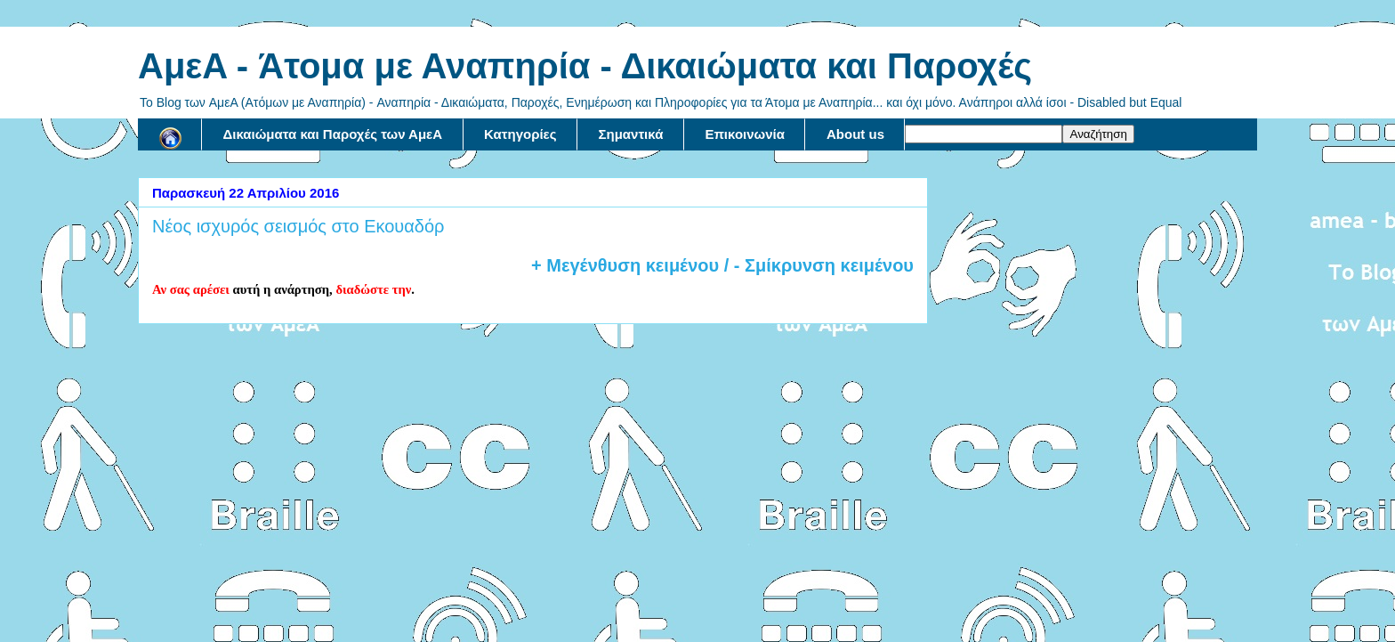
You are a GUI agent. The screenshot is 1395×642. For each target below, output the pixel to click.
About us (855, 134)
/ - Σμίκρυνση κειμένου (816, 265)
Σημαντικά (631, 134)
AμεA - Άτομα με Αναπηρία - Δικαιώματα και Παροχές (585, 65)
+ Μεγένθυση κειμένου (625, 265)
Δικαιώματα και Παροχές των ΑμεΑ (333, 134)
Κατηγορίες (520, 134)
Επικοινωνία (745, 134)
